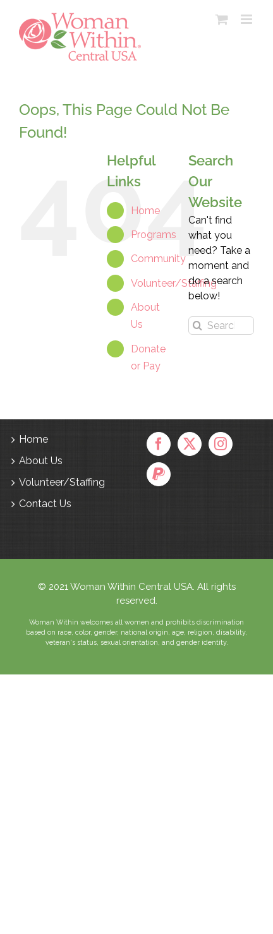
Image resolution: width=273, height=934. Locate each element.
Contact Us (45, 504)
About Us (41, 461)
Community (158, 259)
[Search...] (221, 325)
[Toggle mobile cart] (221, 19)
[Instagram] (221, 444)
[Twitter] (190, 444)
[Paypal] (159, 474)
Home (145, 211)
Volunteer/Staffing (174, 283)
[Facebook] (159, 444)
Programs (153, 235)
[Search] (197, 325)
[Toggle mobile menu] (247, 19)
